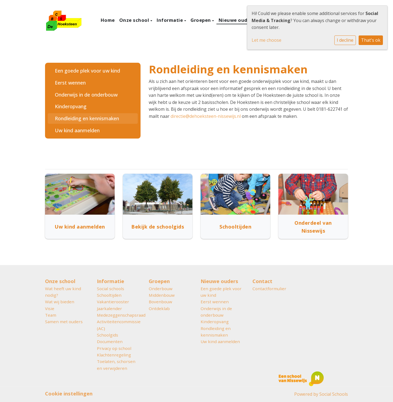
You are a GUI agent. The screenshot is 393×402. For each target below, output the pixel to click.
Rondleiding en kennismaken (87, 118)
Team (50, 315)
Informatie (170, 20)
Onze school (134, 20)
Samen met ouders (64, 321)
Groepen (201, 20)
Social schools (110, 288)
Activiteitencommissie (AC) (119, 325)
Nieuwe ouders (237, 20)
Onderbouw (160, 288)
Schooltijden (109, 295)
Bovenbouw (160, 301)
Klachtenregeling (114, 355)
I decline (345, 40)
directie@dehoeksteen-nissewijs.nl (206, 116)
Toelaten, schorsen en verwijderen (116, 365)
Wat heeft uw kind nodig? (63, 292)
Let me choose (266, 40)
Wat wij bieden (59, 301)
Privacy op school (114, 348)
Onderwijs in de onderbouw (86, 94)
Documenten (110, 341)
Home (108, 20)
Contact (262, 281)
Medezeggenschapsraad (119, 315)
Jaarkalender (109, 308)
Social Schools (333, 394)
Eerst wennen (70, 82)
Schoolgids (107, 335)
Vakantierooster (113, 301)
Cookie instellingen (69, 393)
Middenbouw (162, 295)
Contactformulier (269, 288)
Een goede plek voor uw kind (87, 70)
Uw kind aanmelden (77, 130)
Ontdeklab (159, 308)
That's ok (370, 40)
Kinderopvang (71, 106)
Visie (49, 308)
